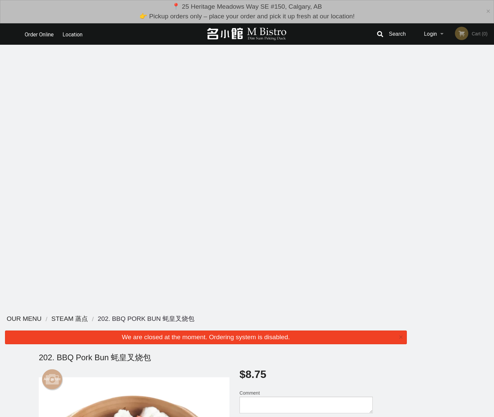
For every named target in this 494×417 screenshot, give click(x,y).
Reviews (288, 351)
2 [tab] (438, 171)
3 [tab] (448, 171)
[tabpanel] (453, 116)
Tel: (356, 367)
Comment (306, 137)
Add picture (52, 115)
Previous (416, 120)
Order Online (39, 34)
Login (430, 34)
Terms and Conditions (300, 359)
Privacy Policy (293, 367)
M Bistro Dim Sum (110, 342)
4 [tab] (458, 171)
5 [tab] (468, 171)
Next (489, 120)
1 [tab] (428, 171)
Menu (229, 351)
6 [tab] (478, 171)
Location (73, 34)
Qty (259, 164)
